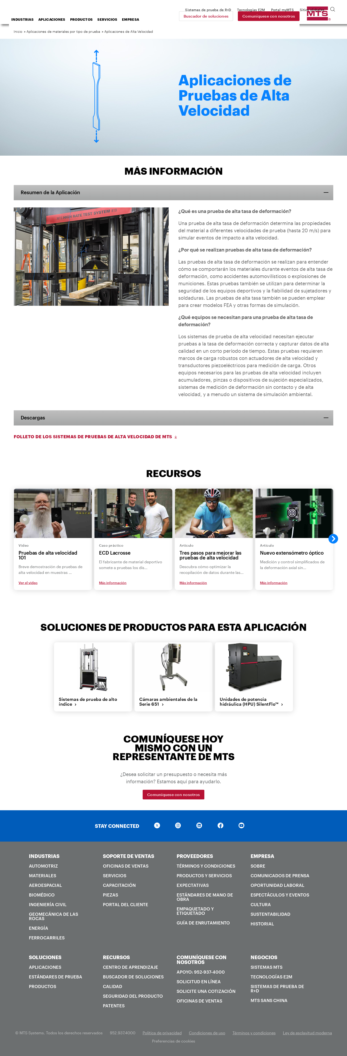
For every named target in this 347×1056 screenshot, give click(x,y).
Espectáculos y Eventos (280, 894)
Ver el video (28, 583)
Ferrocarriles (47, 937)
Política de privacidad (162, 1032)
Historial (262, 923)
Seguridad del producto (133, 996)
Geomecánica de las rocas (53, 916)
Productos (120, 19)
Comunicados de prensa (280, 875)
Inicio (18, 31)
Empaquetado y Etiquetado (195, 911)
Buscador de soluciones (239, 16)
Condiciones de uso (207, 1032)
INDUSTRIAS (44, 856)
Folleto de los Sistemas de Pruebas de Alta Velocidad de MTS (96, 436)
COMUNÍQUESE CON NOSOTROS (202, 959)
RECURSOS (116, 957)
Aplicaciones (90, 19)
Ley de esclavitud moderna (307, 1032)
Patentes (114, 1005)
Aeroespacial (45, 885)
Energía (38, 928)
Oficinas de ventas (125, 866)
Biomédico (42, 894)
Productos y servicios (204, 875)
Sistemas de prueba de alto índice (88, 702)
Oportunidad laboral (277, 885)
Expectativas (193, 885)
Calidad (112, 986)
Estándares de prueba (55, 976)
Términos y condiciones (206, 866)
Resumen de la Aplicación (50, 192)
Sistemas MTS (266, 967)
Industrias (61, 19)
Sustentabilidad (270, 914)
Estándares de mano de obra (205, 897)
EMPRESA (262, 856)
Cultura (261, 904)
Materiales (42, 875)
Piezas (110, 894)
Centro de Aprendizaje (130, 967)
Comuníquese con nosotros (302, 16)
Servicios (146, 19)
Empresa (169, 19)
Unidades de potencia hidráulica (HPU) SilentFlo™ (251, 702)
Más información (113, 583)
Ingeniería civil (48, 904)
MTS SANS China (269, 1000)
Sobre (258, 866)
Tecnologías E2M (271, 976)
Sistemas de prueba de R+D (277, 988)
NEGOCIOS (264, 957)
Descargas (33, 418)
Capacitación (119, 885)
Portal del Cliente (125, 904)
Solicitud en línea (199, 981)
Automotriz (43, 866)
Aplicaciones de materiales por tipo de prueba (63, 31)
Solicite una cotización (206, 991)
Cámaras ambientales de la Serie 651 (168, 702)
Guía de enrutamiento (203, 922)
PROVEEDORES (195, 856)
